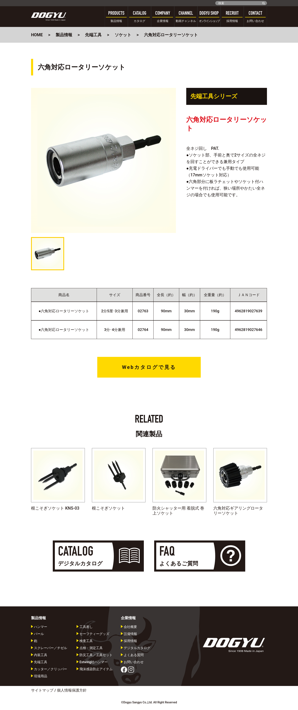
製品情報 (64, 34)
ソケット (123, 34)
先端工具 (93, 34)
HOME (37, 34)
